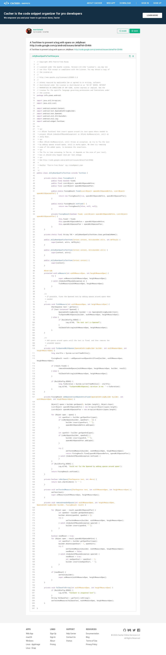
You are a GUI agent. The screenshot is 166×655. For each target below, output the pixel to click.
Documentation (92, 633)
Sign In (145, 3)
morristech (38, 29)
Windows (29, 641)
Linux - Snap (31, 648)
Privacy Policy (91, 644)
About (52, 641)
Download (125, 3)
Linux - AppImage (33, 644)
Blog (87, 637)
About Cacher (94, 3)
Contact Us (70, 637)
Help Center (71, 633)
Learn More (152, 15)
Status (69, 641)
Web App (111, 3)
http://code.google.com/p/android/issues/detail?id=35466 (98, 49)
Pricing (53, 644)
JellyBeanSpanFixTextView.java (45, 56)
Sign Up (157, 3)
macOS (29, 637)
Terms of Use (91, 641)
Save (134, 31)
